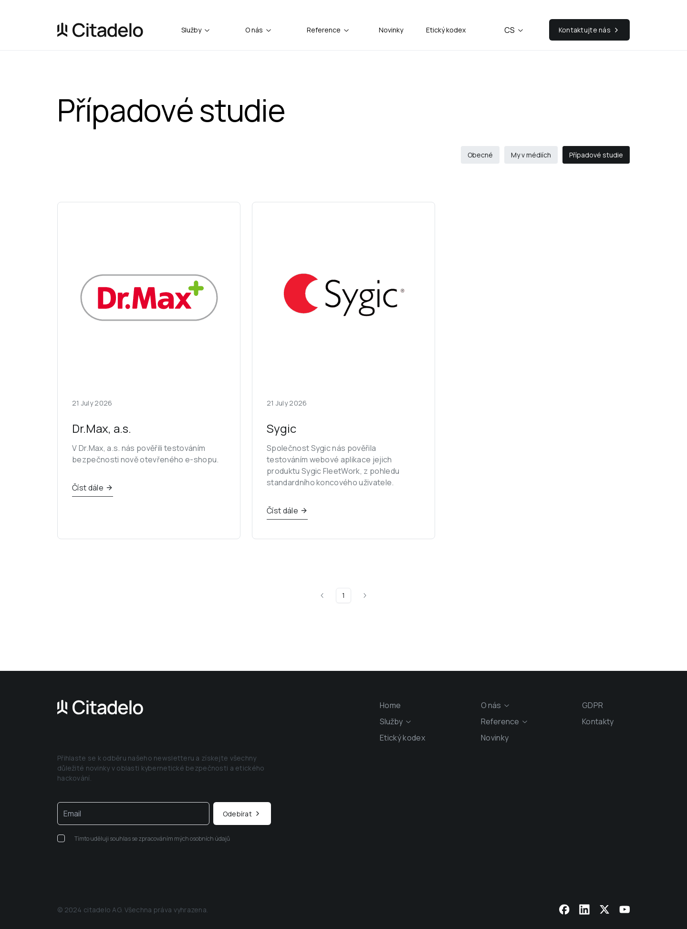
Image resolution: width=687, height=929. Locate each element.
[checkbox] (61, 838)
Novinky (391, 29)
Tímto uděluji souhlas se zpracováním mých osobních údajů (152, 839)
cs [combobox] (514, 30)
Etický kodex (446, 29)
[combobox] (196, 30)
